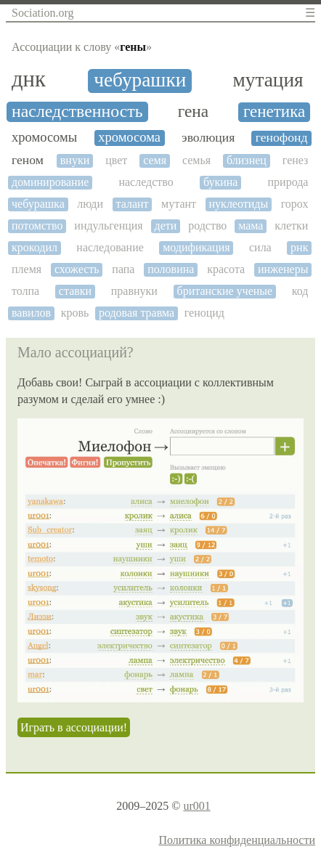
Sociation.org (42, 13)
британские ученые (225, 291)
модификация (196, 247)
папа (123, 269)
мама (250, 225)
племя (26, 269)
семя (154, 160)
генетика (274, 111)
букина (220, 182)
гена (193, 111)
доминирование (50, 182)
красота (226, 269)
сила (260, 247)
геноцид (204, 312)
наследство (145, 182)
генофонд (282, 138)
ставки (75, 291)
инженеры (283, 269)
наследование (109, 247)
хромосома (129, 137)
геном (28, 160)
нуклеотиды (239, 204)
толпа (25, 291)
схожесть (76, 269)
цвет (116, 160)
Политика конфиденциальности (236, 840)
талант (132, 204)
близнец (247, 160)
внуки (74, 160)
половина (170, 269)
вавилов (31, 312)
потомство (37, 225)
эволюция (208, 138)
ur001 (196, 806)
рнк (299, 247)
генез (296, 160)
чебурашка (38, 204)
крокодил (34, 247)
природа (288, 182)
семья (196, 160)
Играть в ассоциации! (73, 727)
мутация (267, 80)
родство (207, 225)
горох (295, 204)
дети (166, 225)
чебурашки (140, 80)
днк (29, 80)
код (300, 291)
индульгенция (108, 225)
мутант (178, 204)
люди (90, 204)
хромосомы (44, 137)
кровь (75, 312)
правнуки (134, 291)
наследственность (77, 111)
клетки (291, 225)
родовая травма (136, 312)
